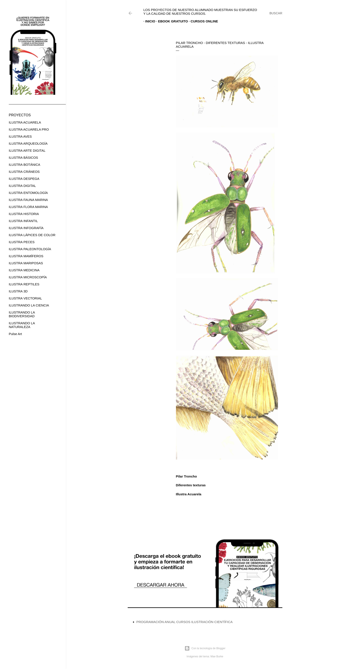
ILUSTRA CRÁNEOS (24, 171)
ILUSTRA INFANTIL (23, 221)
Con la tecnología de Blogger (205, 648)
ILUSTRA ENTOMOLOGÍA (28, 193)
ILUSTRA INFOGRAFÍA (26, 228)
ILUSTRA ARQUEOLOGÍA (28, 143)
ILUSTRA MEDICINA (24, 270)
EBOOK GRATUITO (171, 21)
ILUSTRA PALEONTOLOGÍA (30, 249)
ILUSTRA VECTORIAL (25, 298)
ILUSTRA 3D (18, 291)
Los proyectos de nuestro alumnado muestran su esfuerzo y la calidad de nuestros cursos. (200, 11)
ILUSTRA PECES (22, 242)
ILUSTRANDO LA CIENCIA (29, 305)
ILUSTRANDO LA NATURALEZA (22, 325)
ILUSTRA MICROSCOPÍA (28, 277)
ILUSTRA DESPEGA (24, 178)
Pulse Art (15, 334)
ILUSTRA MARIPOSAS (26, 263)
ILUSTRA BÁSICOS (23, 157)
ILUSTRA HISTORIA (24, 214)
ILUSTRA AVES (20, 136)
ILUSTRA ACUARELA (25, 122)
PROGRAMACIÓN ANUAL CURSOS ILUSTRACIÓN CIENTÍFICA (184, 622)
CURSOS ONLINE (202, 21)
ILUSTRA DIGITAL (22, 186)
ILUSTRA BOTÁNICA (24, 164)
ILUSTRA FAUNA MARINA (28, 200)
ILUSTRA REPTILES (24, 284)
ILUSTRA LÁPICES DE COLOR (32, 235)
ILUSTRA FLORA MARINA (28, 207)
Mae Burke (216, 656)
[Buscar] (275, 13)
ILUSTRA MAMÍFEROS (26, 256)
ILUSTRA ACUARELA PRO (29, 129)
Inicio (148, 21)
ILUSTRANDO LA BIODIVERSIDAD (22, 314)
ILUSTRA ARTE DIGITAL (27, 150)
